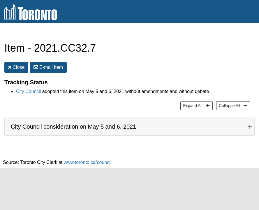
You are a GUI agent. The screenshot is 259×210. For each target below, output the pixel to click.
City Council (28, 91)
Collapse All (228, 105)
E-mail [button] (48, 67)
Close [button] (16, 67)
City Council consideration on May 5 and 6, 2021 (73, 126)
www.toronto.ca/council (88, 162)
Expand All (191, 105)
